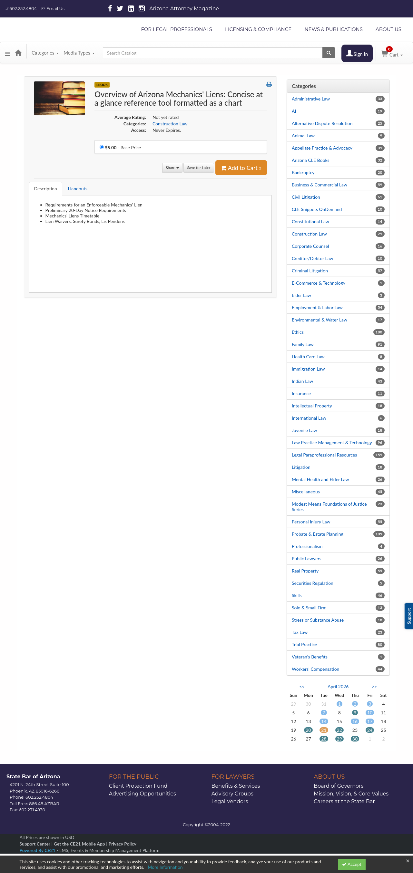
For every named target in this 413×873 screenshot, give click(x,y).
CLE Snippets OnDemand (317, 209)
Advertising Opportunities (142, 794)
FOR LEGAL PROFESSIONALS (176, 29)
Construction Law (309, 234)
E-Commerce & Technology (318, 283)
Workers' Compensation (315, 669)
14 (323, 721)
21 (323, 730)
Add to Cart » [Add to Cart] (241, 167)
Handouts (77, 188)
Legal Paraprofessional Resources (324, 455)
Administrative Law (311, 98)
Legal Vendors (229, 801)
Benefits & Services (235, 786)
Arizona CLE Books (310, 160)
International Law (309, 418)
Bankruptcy (303, 172)
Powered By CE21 (38, 850)
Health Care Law (308, 356)
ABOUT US (388, 29)
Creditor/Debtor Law (312, 258)
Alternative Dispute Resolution (322, 123)
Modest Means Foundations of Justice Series (329, 506)
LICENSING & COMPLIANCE (258, 29)
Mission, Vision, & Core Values (351, 794)
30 (355, 739)
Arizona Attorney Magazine (184, 8)
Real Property (305, 570)
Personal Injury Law (311, 521)
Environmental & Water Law (319, 319)
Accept (351, 864)
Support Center (35, 844)
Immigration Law (308, 369)
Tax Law (300, 632)
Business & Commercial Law (319, 184)
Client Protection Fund (138, 786)
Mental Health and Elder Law (320, 479)
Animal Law (303, 135)
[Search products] (328, 52)
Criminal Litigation (310, 270)
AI (294, 111)
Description (45, 188)
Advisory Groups (232, 794)
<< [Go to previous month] (301, 686)
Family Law (303, 344)
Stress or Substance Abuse (318, 620)
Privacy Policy (122, 844)
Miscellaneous (306, 491)
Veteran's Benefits (310, 656)
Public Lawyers (306, 558)
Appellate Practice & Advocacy (322, 148)
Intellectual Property (312, 405)
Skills (297, 595)
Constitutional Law (310, 221)
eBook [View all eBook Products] (102, 85)
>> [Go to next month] (374, 686)
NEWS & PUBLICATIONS (333, 29)
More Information (165, 867)
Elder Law (301, 295)
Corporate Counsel (310, 246)
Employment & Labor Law (317, 307)
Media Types (79, 53)
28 (323, 739)
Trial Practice (304, 644)
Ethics (298, 332)
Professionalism (307, 546)
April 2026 (338, 686)
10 (369, 712)
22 (339, 730)
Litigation (301, 467)
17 (369, 721)
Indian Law (302, 381)
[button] (7, 53)
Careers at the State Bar (344, 801)
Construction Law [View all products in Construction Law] (170, 123)
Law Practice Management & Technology (332, 442)
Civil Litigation (306, 197)
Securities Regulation (312, 583)
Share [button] (172, 167)
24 (369, 730)
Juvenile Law (304, 430)
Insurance (301, 393)
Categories (45, 53)
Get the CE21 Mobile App (79, 844)
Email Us (53, 8)
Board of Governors (338, 786)
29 (339, 739)
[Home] (18, 53)
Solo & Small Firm (309, 607)
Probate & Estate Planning (317, 534)
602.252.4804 (21, 8)
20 (308, 730)
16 (355, 721)
